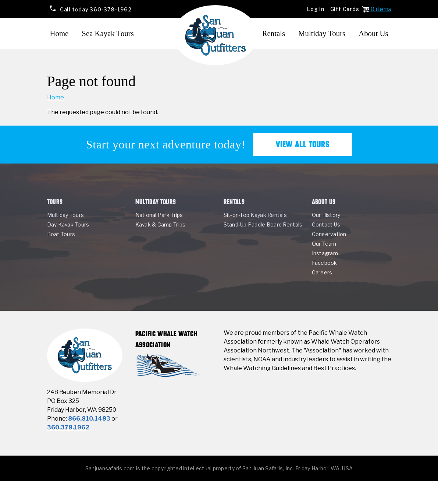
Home (59, 33)
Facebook (324, 263)
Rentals (273, 33)
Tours (55, 202)
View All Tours (303, 144)
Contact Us (326, 224)
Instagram (325, 253)
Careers (322, 272)
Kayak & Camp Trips (160, 224)
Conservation (329, 234)
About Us (373, 33)
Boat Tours (61, 234)
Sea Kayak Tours (107, 33)
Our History (326, 215)
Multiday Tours (321, 33)
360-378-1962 (95, 9)
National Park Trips (159, 215)
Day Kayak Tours (68, 224)
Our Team (324, 243)
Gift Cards (344, 9)
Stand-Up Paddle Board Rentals (263, 224)
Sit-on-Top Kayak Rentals (255, 215)
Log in (315, 9)
